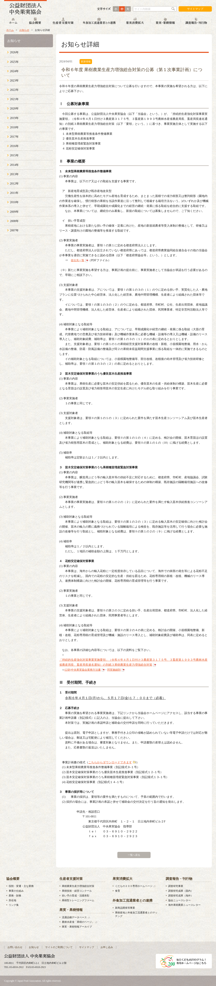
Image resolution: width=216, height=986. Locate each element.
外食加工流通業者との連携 (99, 21)
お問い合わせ (14, 947)
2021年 (14, 99)
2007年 (14, 230)
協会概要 (35, 21)
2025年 (14, 61)
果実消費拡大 (135, 21)
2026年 (14, 52)
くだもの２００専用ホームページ (133, 886)
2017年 (14, 136)
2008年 (14, 221)
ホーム (13, 21)
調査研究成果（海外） (180, 895)
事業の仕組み (16, 890)
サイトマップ (195, 8)
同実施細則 (114, 669)
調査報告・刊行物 (196, 21)
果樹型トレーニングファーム (78, 900)
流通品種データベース (74, 917)
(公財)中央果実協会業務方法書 (82, 669)
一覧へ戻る (134, 855)
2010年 (14, 202)
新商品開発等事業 (125, 907)
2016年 (14, 146)
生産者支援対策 (63, 21)
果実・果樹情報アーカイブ (77, 926)
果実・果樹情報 (165, 21)
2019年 (14, 118)
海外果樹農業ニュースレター (184, 904)
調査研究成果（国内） (180, 890)
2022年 (14, 89)
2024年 (14, 71)
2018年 (14, 127)
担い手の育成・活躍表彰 (75, 895)
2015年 (14, 155)
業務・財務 (15, 895)
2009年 (14, 211)
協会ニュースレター (179, 900)
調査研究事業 (175, 886)
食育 (117, 890)
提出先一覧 (77, 260)
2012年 (14, 183)
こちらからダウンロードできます (110, 762)
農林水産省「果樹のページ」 (78, 921)
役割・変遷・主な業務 (21, 886)
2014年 (14, 164)
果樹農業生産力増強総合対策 (78, 886)
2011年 (14, 192)
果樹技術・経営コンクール (77, 890)
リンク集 (14, 904)
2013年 (14, 174)
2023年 (14, 80)
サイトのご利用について (59, 947)
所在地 (12, 900)
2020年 (14, 108)
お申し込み (107, 947)
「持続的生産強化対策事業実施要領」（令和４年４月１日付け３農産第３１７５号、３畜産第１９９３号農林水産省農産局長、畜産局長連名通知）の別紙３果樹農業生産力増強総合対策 (133, 662)
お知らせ (24, 30)
